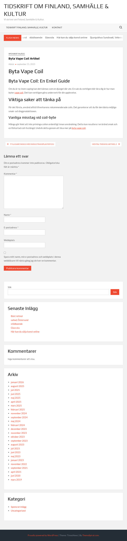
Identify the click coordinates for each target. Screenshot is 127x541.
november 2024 (19, 413)
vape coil (18, 92)
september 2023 (19, 440)
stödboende (38, 37)
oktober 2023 (18, 436)
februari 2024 (18, 425)
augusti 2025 (17, 386)
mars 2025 (16, 405)
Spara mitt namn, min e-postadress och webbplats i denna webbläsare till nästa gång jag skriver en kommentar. (32, 258)
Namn (7, 214)
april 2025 (16, 401)
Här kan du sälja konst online (74, 37)
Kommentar (10, 173)
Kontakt (57, 27)
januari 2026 (17, 382)
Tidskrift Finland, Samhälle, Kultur (27, 27)
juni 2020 (15, 475)
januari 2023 (17, 460)
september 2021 (19, 467)
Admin (11, 64)
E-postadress (11, 227)
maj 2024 (15, 421)
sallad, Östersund (19, 320)
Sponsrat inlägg (17, 54)
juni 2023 (15, 452)
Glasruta (52, 37)
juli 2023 (15, 448)
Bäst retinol (17, 316)
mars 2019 (16, 479)
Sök (9, 287)
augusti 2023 (17, 444)
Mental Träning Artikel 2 (104, 144)
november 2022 (19, 464)
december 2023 (19, 429)
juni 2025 (15, 394)
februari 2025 (18, 409)
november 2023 (19, 432)
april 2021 (16, 471)
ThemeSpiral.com (90, 535)
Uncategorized (18, 510)
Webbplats (9, 240)
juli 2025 (15, 390)
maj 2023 (15, 456)
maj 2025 (15, 397)
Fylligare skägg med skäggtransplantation (32, 144)
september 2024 (19, 417)
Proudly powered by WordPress (43, 535)
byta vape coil (79, 128)
